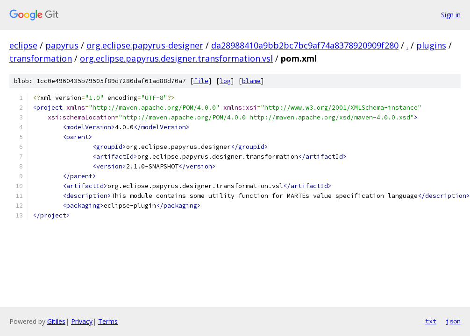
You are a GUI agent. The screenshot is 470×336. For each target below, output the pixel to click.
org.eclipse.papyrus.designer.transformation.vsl (176, 58)
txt (430, 321)
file (200, 81)
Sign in (451, 14)
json (453, 321)
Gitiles (56, 321)
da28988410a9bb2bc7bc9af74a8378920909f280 (305, 45)
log (225, 81)
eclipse (23, 45)
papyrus (61, 45)
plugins (431, 45)
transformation (40, 58)
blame (251, 81)
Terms (108, 321)
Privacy (82, 321)
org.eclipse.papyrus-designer (144, 45)
